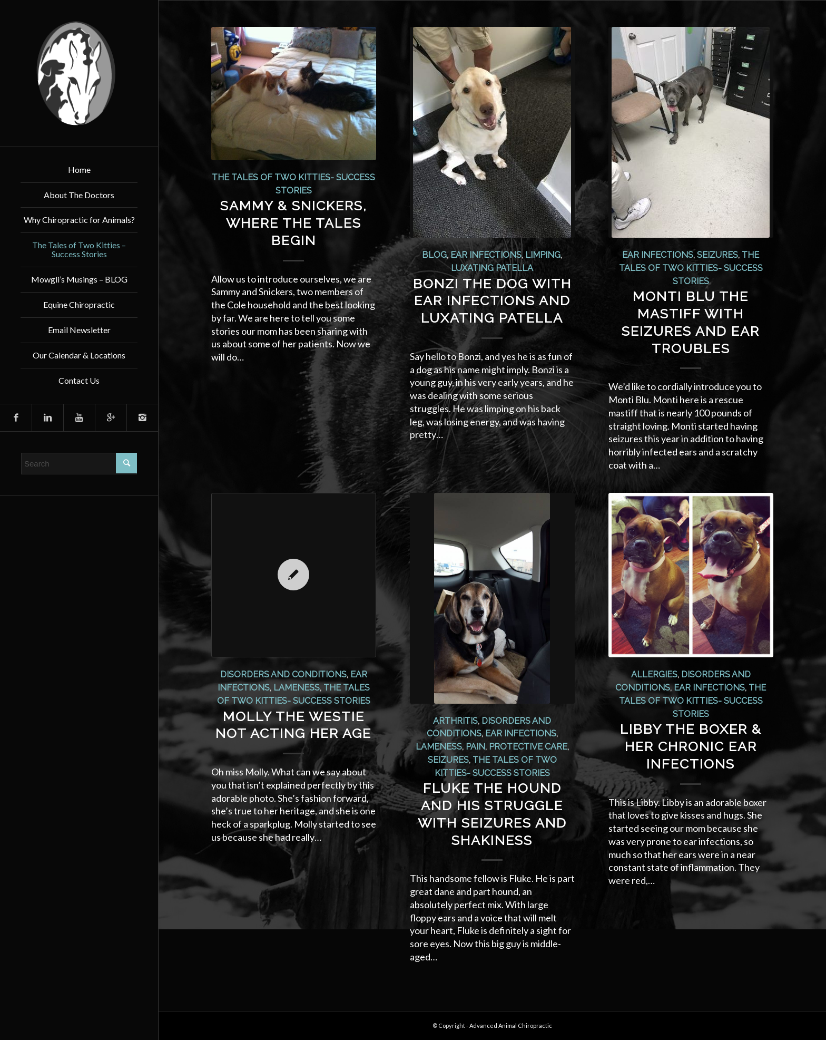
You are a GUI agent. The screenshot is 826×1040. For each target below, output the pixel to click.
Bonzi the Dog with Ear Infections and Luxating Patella (492, 301)
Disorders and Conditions (283, 674)
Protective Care (528, 747)
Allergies (654, 674)
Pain (475, 747)
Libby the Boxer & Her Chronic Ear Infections (691, 746)
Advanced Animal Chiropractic (510, 1025)
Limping (542, 255)
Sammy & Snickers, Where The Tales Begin (293, 223)
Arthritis (455, 721)
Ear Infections (486, 255)
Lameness (296, 688)
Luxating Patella (492, 268)
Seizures (717, 255)
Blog (434, 255)
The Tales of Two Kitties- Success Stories (691, 268)
